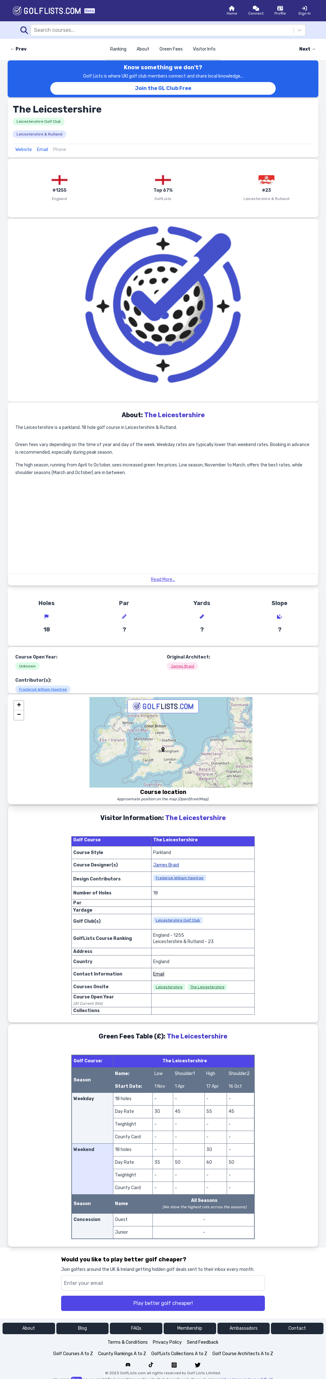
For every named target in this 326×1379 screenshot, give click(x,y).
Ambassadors (244, 1328)
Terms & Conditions (128, 1342)
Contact (297, 1328)
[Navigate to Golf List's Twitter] (198, 1365)
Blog (82, 1328)
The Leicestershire (207, 987)
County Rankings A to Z (122, 1353)
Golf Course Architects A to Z (242, 1353)
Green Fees (171, 49)
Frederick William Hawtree (43, 689)
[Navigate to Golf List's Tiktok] (151, 1365)
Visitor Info (204, 49)
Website (23, 149)
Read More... (163, 579)
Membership (189, 1328)
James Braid (182, 666)
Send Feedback (202, 1342)
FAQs (136, 1328)
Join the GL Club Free (163, 88)
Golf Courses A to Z (73, 1353)
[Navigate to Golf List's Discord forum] (128, 1365)
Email (42, 149)
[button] (163, 749)
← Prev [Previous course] (18, 49)
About (143, 49)
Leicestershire (169, 987)
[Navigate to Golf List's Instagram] (174, 1365)
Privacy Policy (167, 1342)
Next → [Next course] (307, 49)
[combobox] (34, 30)
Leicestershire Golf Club (39, 121)
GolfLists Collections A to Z (179, 1353)
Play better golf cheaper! (163, 1303)
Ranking (118, 49)
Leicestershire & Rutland (39, 134)
